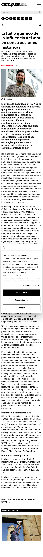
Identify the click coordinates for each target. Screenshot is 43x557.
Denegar (21, 307)
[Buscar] (19, 12)
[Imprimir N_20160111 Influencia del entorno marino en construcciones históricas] (40, 25)
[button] (21, 528)
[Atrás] (2, 25)
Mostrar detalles (29, 285)
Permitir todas (21, 292)
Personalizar (21, 300)
